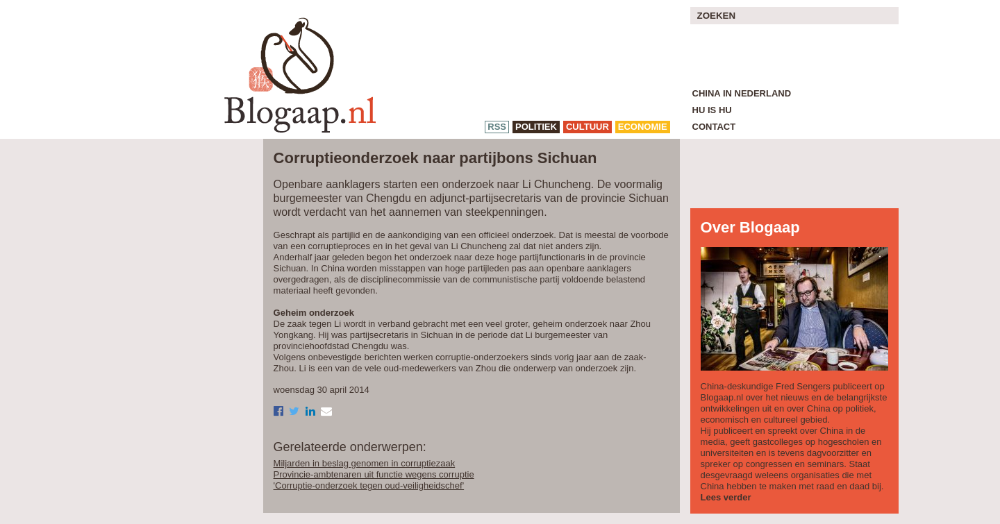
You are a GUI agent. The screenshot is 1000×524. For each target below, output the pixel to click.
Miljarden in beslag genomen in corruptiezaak (365, 463)
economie (642, 126)
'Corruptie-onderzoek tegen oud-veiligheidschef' (369, 485)
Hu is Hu (712, 110)
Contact (714, 126)
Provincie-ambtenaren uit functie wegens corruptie (374, 474)
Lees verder (726, 497)
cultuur (587, 126)
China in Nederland (742, 93)
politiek (536, 126)
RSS (497, 126)
